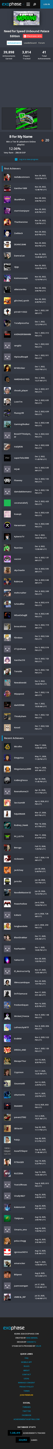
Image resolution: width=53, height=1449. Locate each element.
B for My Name (20, 136)
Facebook (26, 1415)
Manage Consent (26, 1382)
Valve (38, 1346)
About (26, 1370)
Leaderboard (30, 43)
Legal (26, 1378)
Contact (26, 1374)
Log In (47, 4)
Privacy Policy (27, 1386)
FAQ (26, 1358)
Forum (41, 43)
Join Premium (26, 1395)
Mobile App (26, 1362)
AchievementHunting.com (27, 1419)
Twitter (26, 1411)
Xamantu (31, 1342)
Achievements (14, 43)
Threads (26, 1407)
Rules (26, 1366)
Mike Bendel (32, 1338)
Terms (26, 1391)
